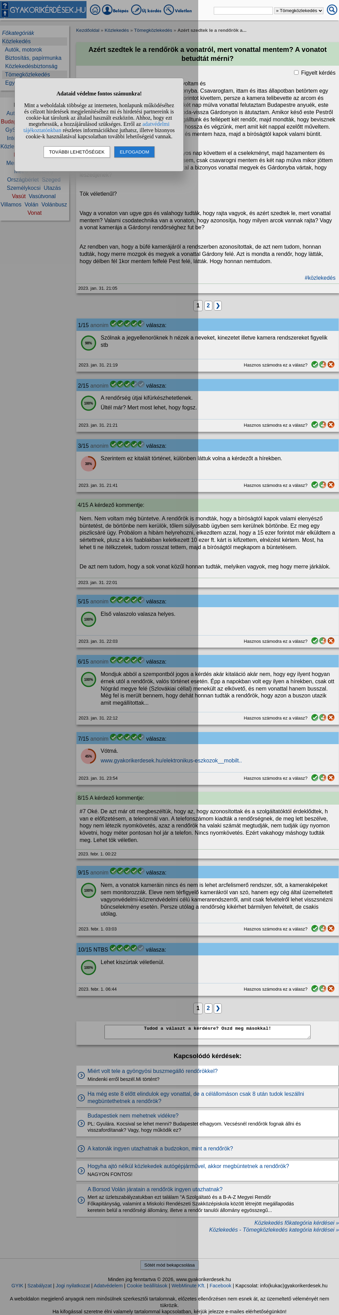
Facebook (220, 1285)
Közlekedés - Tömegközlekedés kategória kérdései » (274, 1230)
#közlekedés (320, 278)
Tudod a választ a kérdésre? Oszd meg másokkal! (207, 1032)
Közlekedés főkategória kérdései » (296, 1223)
